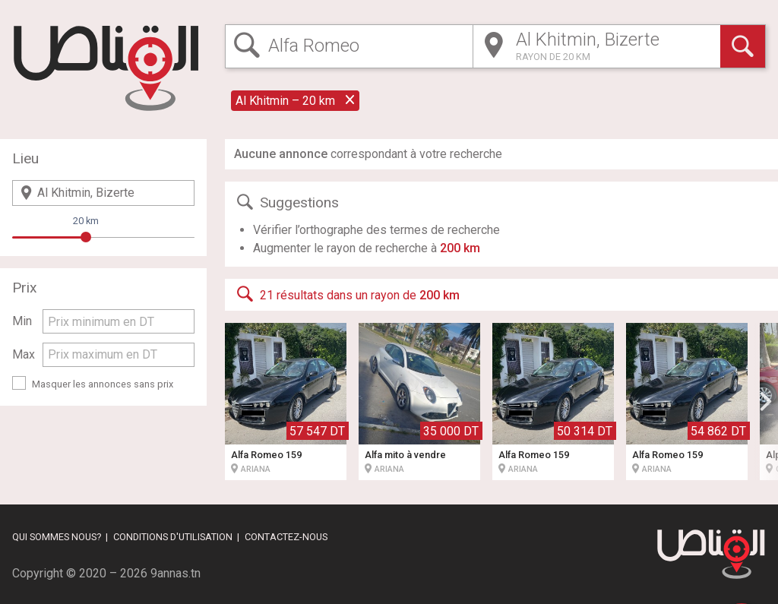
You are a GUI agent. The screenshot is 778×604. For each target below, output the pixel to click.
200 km (460, 248)
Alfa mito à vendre (405, 454)
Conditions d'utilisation (172, 536)
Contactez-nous (286, 536)
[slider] (86, 237)
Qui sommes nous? (56, 536)
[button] (766, 401)
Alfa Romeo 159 (266, 454)
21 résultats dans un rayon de (347, 294)
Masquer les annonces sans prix (102, 384)
